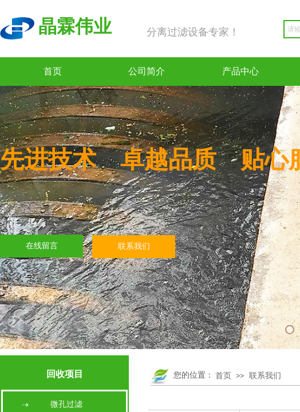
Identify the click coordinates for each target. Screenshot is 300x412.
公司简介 (146, 71)
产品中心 (240, 71)
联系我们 (265, 375)
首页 (53, 71)
